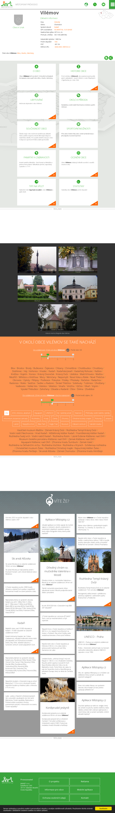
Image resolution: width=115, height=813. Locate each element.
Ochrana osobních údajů (54, 797)
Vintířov (70, 386)
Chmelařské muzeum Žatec (29, 448)
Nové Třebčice (97, 377)
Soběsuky (77, 383)
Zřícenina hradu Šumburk (65, 442)
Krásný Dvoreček (46, 374)
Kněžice (15, 374)
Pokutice (56, 380)
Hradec (43, 371)
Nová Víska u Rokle (79, 377)
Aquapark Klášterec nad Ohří (35, 442)
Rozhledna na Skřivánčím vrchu (24, 445)
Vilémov (49, 12)
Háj (25, 371)
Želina (80, 389)
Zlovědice (89, 389)
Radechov (96, 380)
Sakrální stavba (95, 424)
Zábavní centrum (79, 424)
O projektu (54, 781)
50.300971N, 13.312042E (63, 30)
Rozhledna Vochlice (51, 445)
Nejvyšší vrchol (28, 424)
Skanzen (78, 413)
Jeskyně (108, 418)
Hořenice (33, 371)
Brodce (20, 368)
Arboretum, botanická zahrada (16, 418)
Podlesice (45, 380)
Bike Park (41, 424)
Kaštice (98, 371)
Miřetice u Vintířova (28, 377)
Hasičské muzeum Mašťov (30, 430)
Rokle (23, 383)
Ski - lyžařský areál (64, 413)
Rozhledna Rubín (61, 436)
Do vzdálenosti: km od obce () (46, 395)
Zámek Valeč (86, 442)
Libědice (74, 374)
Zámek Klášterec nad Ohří (81, 439)
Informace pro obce (54, 789)
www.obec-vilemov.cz (62, 47)
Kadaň (56, 27)
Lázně (16, 424)
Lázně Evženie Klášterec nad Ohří (88, 436)
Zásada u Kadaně (59, 389)
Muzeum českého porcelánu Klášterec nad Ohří (43, 439)
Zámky (55, 418)
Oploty (26, 380)
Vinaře (23, 53)
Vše (6, 413)
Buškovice (38, 368)
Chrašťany (98, 368)
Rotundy (98, 418)
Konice (32, 374)
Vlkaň (87, 386)
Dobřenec (17, 371)
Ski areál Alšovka (47, 451)
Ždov (72, 389)
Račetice (85, 380)
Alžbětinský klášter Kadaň (61, 433)
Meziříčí (13, 377)
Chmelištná (70, 368)
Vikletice (53, 386)
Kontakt (85, 797)
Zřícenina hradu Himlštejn (90, 451)
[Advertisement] (57, 226)
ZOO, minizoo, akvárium (21, 413)
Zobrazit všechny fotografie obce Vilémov (57, 333)
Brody (29, 368)
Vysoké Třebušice (29, 389)
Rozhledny (36, 418)
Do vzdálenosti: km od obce (49, 350)
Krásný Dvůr (62, 374)
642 (56, 42)
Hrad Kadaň (41, 433)
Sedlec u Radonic (45, 383)
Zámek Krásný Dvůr (55, 430)
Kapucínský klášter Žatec (87, 448)
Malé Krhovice (87, 374)
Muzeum (64, 424)
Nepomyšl (63, 377)
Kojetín (23, 374)
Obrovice (17, 380)
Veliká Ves (32, 386)
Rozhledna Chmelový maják (59, 448)
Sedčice (31, 383)
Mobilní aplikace (85, 789)
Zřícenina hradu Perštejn (24, 451)
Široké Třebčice (63, 383)
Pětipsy (35, 380)
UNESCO (49, 413)
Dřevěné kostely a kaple (82, 418)
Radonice (14, 383)
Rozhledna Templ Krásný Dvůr (81, 430)
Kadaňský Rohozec (83, 371)
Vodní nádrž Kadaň (41, 436)
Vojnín (95, 386)
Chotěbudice (84, 368)
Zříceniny (65, 418)
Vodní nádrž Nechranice (21, 433)
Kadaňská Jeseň (65, 371)
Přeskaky (74, 380)
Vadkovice (21, 386)
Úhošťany (99, 383)
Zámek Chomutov (66, 451)
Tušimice (88, 383)
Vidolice (43, 386)
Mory (42, 377)
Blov (18, 53)
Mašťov (99, 374)
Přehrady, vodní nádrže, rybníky (98, 413)
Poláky (65, 380)
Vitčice (79, 386)
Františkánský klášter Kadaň (90, 433)
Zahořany (30, 53)
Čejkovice (49, 368)
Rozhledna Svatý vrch (19, 436)
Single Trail (53, 424)
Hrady (46, 418)
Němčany (51, 377)
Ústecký (57, 22)
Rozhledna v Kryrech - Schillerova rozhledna (84, 445)
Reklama (85, 781)
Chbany (59, 368)
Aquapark (38, 413)
